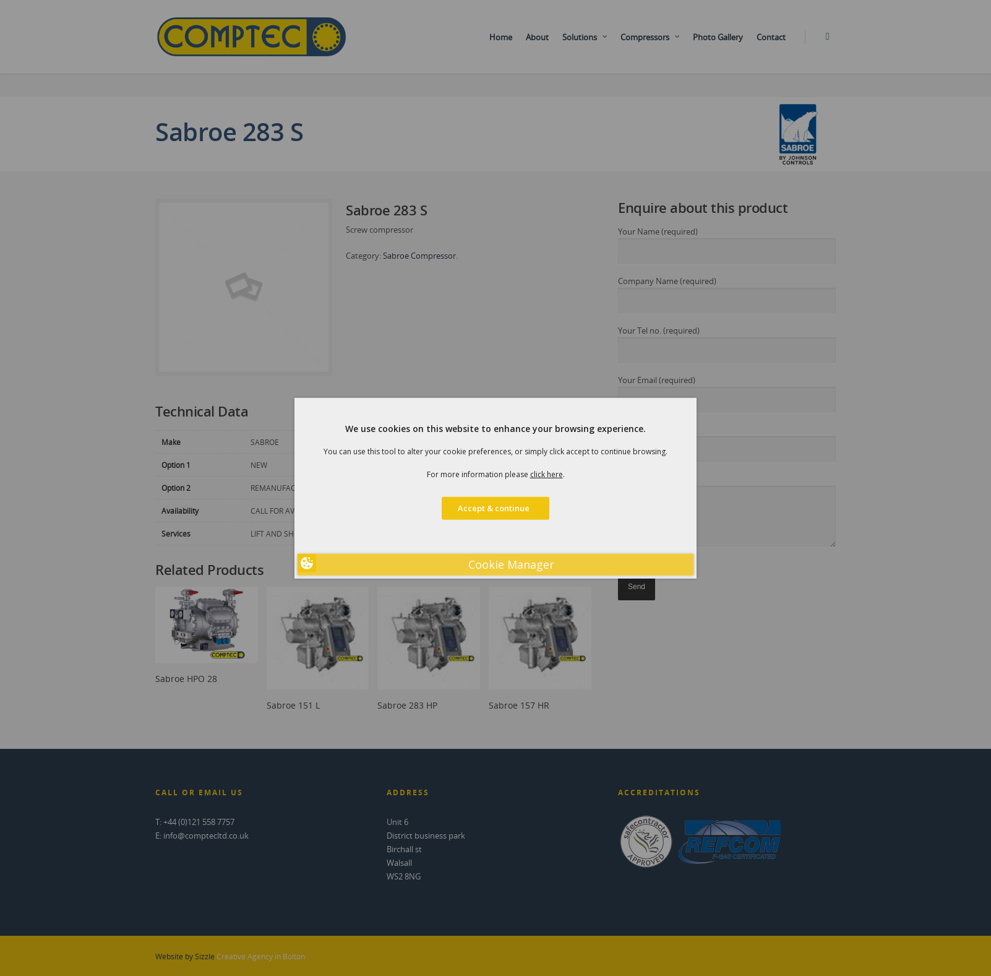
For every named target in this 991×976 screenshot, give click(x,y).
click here (546, 474)
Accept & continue (495, 508)
